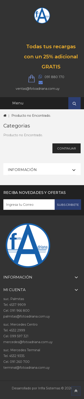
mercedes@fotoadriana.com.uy (28, 342)
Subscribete (68, 204)
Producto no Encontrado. (31, 116)
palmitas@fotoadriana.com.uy (26, 316)
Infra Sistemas (49, 388)
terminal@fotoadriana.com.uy (26, 368)
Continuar (66, 148)
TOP (76, 391)
